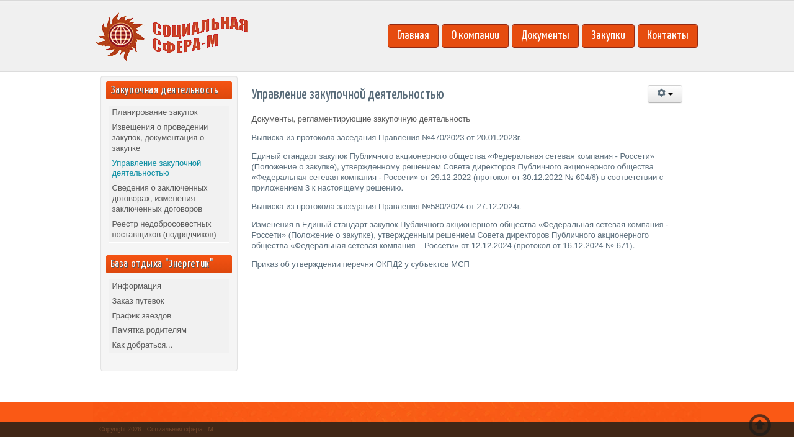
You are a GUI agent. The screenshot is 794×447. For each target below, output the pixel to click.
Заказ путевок (138, 300)
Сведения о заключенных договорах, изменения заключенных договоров (160, 198)
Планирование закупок (155, 112)
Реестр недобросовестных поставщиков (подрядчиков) (164, 229)
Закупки (608, 36)
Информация (137, 286)
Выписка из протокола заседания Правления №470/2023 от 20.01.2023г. (387, 137)
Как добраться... (142, 345)
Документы (545, 36)
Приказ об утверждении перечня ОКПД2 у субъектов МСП (361, 264)
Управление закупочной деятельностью (157, 168)
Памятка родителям (149, 330)
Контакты (668, 36)
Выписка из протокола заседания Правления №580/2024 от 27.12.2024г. (387, 206)
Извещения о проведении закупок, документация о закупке (160, 137)
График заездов (142, 315)
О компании (475, 36)
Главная (413, 36)
